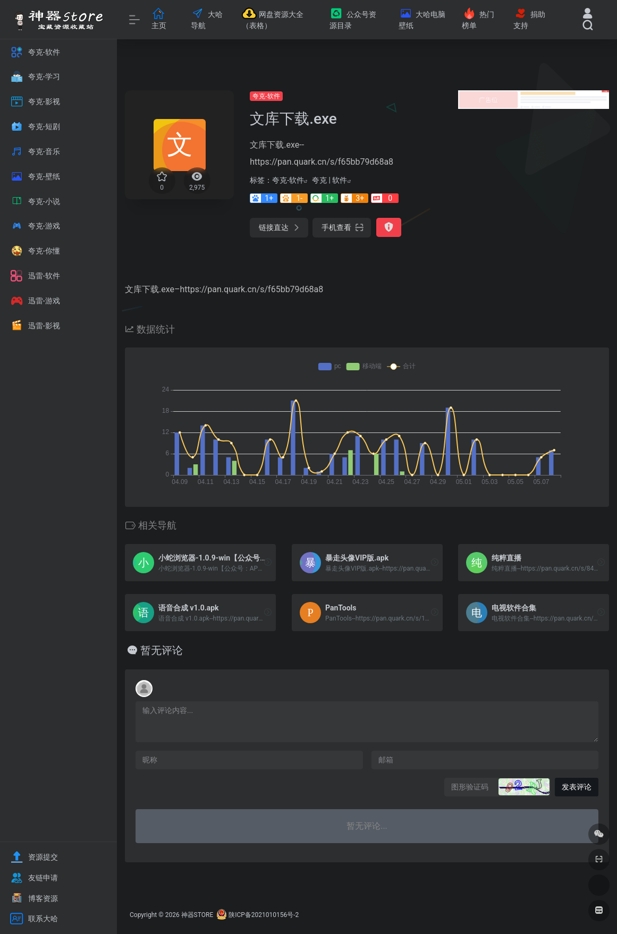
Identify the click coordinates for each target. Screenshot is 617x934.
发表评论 (576, 787)
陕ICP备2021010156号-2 (264, 915)
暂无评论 (161, 650)
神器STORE (197, 915)
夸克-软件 (266, 96)
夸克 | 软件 (329, 180)
